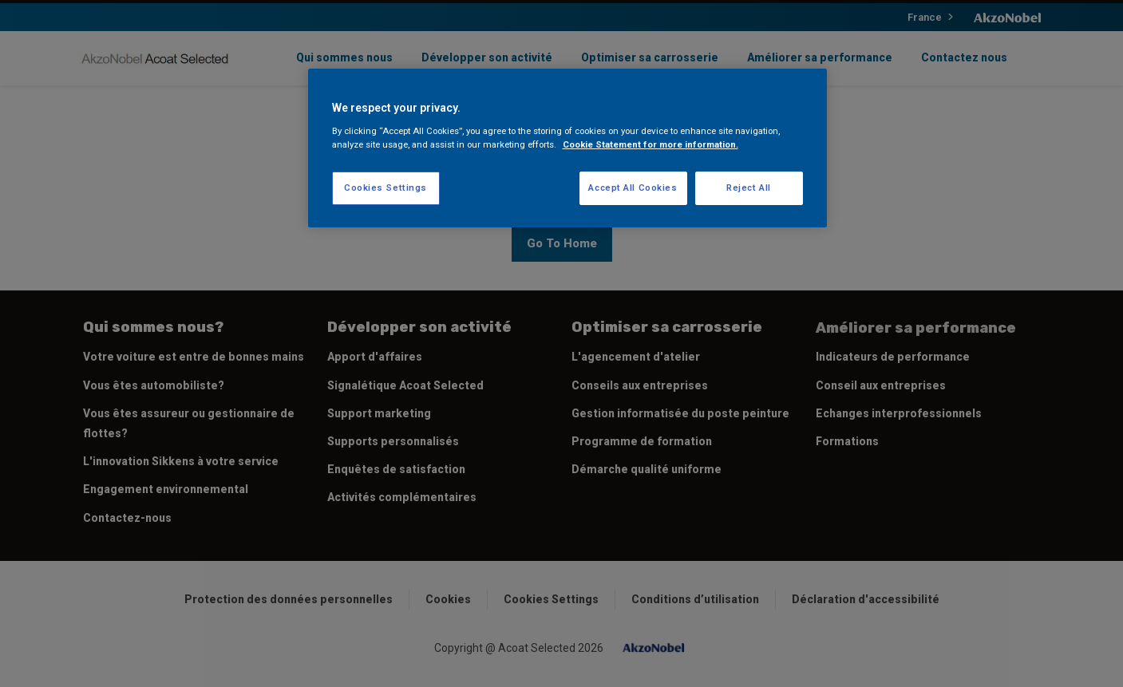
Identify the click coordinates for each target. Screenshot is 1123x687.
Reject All (748, 187)
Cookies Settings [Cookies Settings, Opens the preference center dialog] (385, 187)
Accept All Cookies (632, 187)
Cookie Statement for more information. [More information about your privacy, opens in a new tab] (650, 144)
